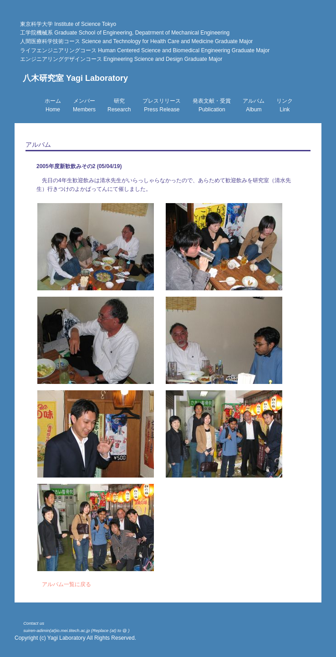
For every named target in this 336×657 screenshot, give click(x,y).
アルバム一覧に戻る (66, 584)
